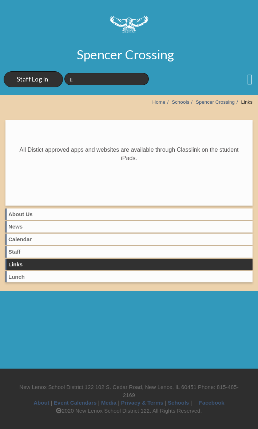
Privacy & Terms (142, 403)
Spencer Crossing (215, 102)
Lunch (16, 277)
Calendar (20, 239)
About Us (20, 214)
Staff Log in (32, 79)
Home (159, 102)
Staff (14, 252)
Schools (180, 102)
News (15, 226)
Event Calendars (75, 403)
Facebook (209, 403)
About (41, 403)
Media (109, 403)
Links (15, 264)
